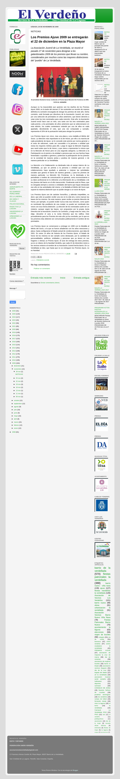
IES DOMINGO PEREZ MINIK (15, 192)
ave (104, 714)
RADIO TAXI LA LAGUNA (15, 207)
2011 (14, 357)
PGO (96, 714)
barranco (98, 641)
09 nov (18, 396)
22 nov (18, 381)
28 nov (18, 371)
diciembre (17, 366)
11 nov (18, 393)
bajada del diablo (101, 672)
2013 (14, 351)
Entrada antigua (81, 278)
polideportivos (99, 719)
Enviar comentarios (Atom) (50, 283)
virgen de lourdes (102, 634)
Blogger (75, 770)
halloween (98, 681)
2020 (14, 329)
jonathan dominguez (102, 694)
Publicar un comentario (42, 268)
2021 (14, 326)
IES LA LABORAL (16, 196)
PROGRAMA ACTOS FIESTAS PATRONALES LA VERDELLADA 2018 (102, 310)
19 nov (18, 384)
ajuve (102, 588)
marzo (16, 422)
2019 (14, 332)
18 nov (18, 387)
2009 (14, 363)
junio (16, 413)
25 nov (18, 378)
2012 (14, 354)
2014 (14, 348)
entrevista (98, 728)
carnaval (98, 686)
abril (15, 419)
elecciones (99, 632)
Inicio (62, 278)
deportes (98, 683)
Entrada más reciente (41, 278)
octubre (17, 400)
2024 (14, 317)
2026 (14, 311)
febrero (16, 425)
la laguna (104, 730)
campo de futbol (101, 699)
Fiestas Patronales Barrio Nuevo (102, 622)
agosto (16, 407)
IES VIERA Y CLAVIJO (14, 200)
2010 (14, 360)
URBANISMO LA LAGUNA (15, 217)
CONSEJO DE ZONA (102, 688)
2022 (14, 323)
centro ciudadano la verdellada (102, 646)
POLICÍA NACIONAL (17, 204)
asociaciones (104, 732)
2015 (14, 345)
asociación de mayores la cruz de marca (102, 655)
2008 (14, 432)
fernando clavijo (100, 701)
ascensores (98, 721)
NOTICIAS (19, 374)
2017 (14, 338)
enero (16, 428)
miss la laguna (100, 703)
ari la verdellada (101, 675)
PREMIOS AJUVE (42, 260)
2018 (14, 335)
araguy (96, 732)
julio (15, 410)
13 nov (18, 390)
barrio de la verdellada (102, 569)
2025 (14, 314)
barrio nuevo (100, 603)
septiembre (18, 403)
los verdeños (102, 697)
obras (97, 605)
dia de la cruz (100, 670)
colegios (101, 637)
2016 (14, 341)
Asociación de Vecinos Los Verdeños (102, 597)
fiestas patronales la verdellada (102, 576)
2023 (14, 320)
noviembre (18, 369)
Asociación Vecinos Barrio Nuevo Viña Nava (102, 615)
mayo (16, 416)
